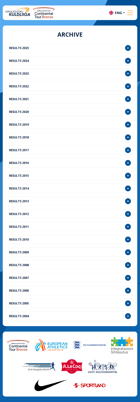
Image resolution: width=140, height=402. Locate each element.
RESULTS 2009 (70, 252)
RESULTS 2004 (70, 316)
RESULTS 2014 (70, 188)
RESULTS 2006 (70, 290)
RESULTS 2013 (70, 201)
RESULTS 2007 (70, 278)
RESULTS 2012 (70, 214)
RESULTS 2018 (70, 137)
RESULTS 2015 (70, 176)
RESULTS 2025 (70, 48)
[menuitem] (117, 13)
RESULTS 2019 (70, 124)
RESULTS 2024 (70, 61)
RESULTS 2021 (70, 99)
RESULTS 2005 (70, 303)
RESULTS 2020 (70, 112)
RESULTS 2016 (70, 163)
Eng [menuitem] (118, 13)
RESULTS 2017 (70, 150)
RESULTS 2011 (70, 227)
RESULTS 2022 (70, 86)
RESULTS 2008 (70, 265)
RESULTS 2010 (70, 239)
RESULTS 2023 (70, 73)
